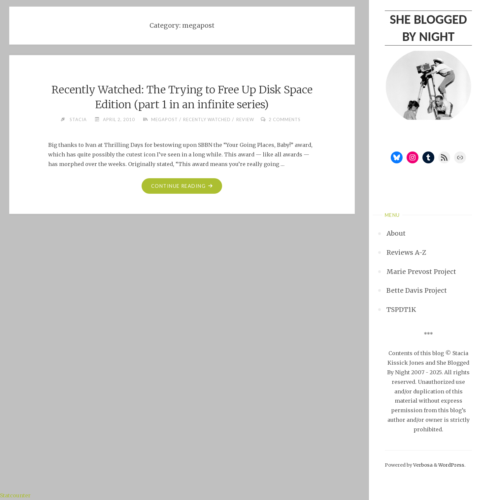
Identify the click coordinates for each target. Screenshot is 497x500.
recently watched (207, 119)
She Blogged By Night (428, 28)
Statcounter (15, 495)
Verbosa (422, 465)
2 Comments (285, 119)
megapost (164, 119)
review (245, 119)
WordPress (451, 465)
